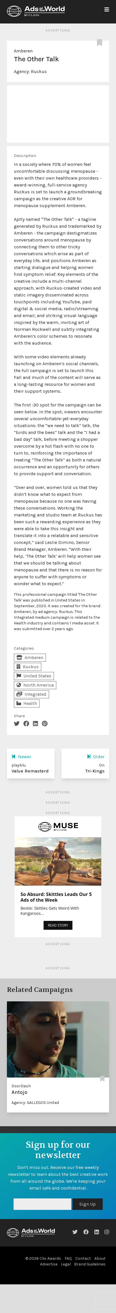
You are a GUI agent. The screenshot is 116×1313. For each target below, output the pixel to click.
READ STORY (58, 925)
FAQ (68, 1258)
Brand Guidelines (90, 1264)
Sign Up (87, 1204)
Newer (21, 756)
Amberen (23, 51)
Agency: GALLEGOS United (35, 1102)
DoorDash (21, 1086)
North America (35, 685)
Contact (83, 1258)
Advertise (48, 1264)
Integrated (31, 694)
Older (95, 756)
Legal (66, 1264)
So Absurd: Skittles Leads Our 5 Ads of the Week (56, 897)
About (100, 1258)
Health (26, 703)
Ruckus (39, 71)
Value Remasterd (30, 771)
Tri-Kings (94, 771)
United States (33, 676)
